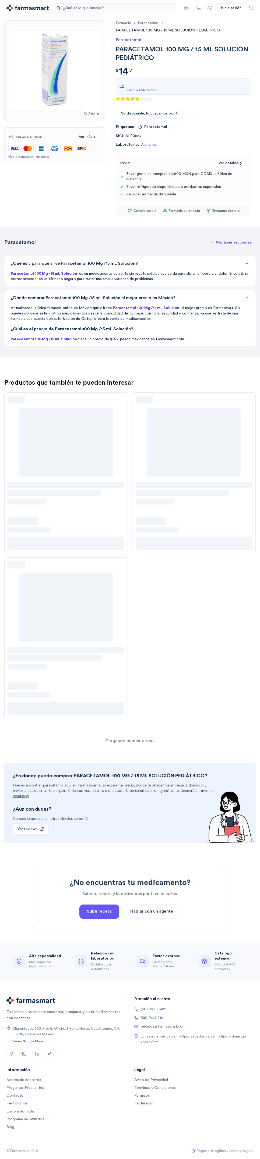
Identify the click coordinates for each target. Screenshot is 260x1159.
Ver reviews (30, 829)
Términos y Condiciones (155, 1088)
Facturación (144, 1103)
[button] (186, 8)
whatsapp (21, 796)
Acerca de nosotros (23, 1080)
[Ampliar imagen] (91, 114)
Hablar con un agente (151, 929)
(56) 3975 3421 (150, 1009)
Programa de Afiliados (25, 1119)
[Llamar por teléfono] (199, 8)
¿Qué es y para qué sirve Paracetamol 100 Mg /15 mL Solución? (130, 263)
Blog (10, 1127)
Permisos (142, 1095)
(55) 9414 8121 (149, 1018)
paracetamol (148, 23)
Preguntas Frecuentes (25, 1088)
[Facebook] (11, 1053)
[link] (168, 30)
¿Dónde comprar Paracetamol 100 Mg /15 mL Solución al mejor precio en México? (130, 298)
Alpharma (149, 144)
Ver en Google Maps (28, 1041)
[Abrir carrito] (251, 7)
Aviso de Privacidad (151, 1080)
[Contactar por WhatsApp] (210, 8)
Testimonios (17, 1103)
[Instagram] (24, 1053)
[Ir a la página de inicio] (27, 8)
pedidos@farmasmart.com (159, 1026)
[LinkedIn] (37, 1053)
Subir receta (99, 929)
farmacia (123, 23)
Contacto (14, 1095)
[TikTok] (50, 1053)
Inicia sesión (231, 8)
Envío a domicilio (20, 1111)
